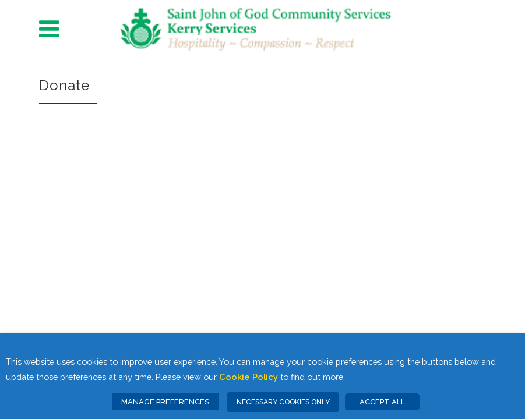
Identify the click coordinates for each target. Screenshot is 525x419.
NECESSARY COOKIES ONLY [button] (283, 402)
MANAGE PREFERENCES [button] (165, 401)
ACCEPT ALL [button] (382, 401)
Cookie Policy (248, 377)
